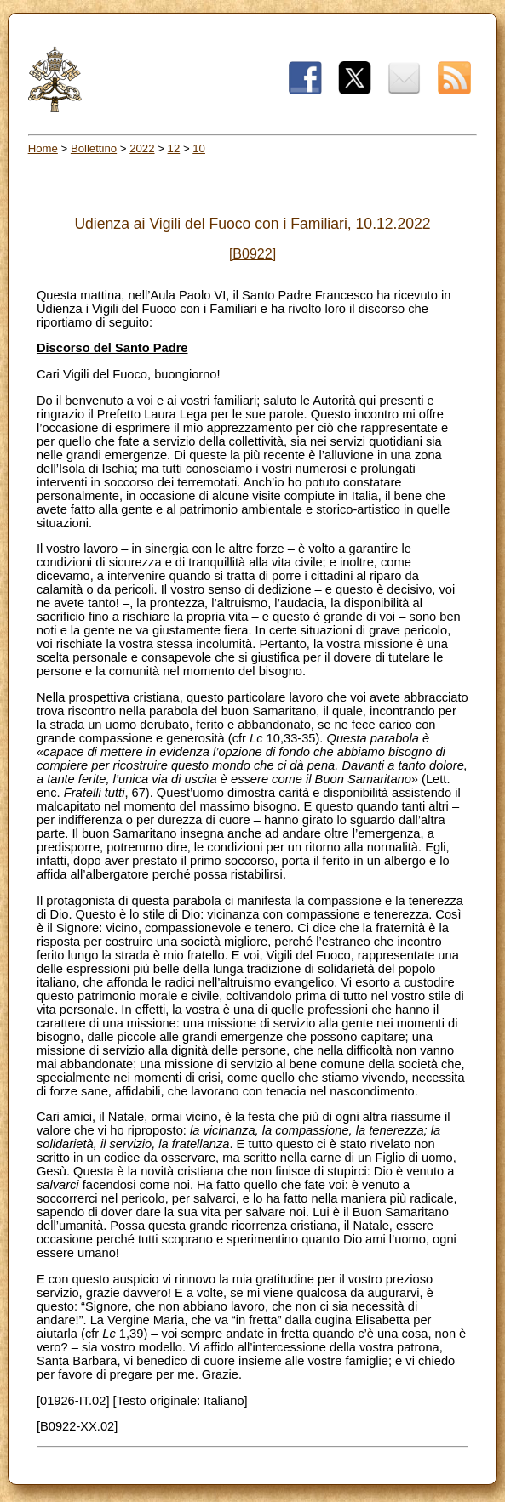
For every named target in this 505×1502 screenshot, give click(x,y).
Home (43, 148)
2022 (141, 148)
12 (174, 148)
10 (198, 148)
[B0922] (252, 254)
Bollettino (94, 148)
